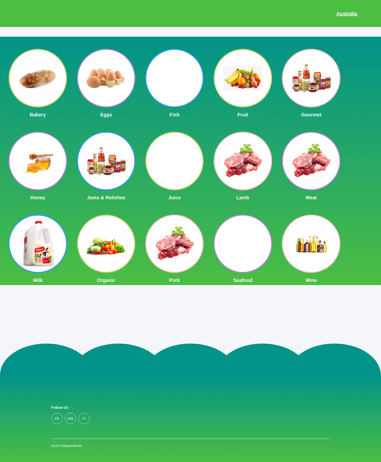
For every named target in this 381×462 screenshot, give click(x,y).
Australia (346, 13)
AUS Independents (66, 446)
